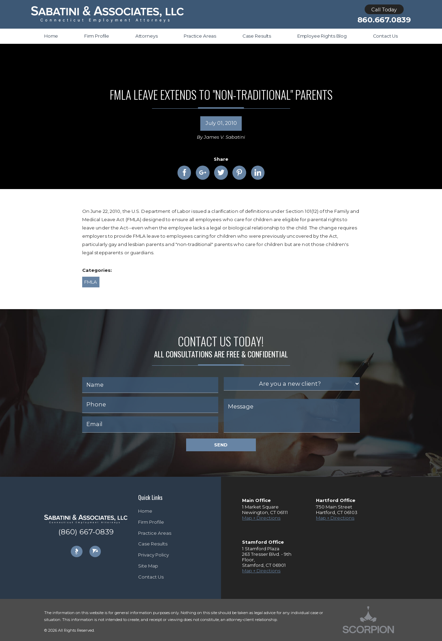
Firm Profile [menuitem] (96, 36)
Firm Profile (151, 522)
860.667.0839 (384, 20)
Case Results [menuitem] (256, 36)
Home (145, 511)
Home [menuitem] (51, 36)
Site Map (148, 566)
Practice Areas (154, 533)
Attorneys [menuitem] (146, 36)
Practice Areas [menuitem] (200, 36)
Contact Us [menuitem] (385, 36)
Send (221, 444)
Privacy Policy (153, 555)
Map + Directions (261, 518)
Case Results (152, 543)
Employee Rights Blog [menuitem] (322, 36)
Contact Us (151, 577)
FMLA (90, 282)
